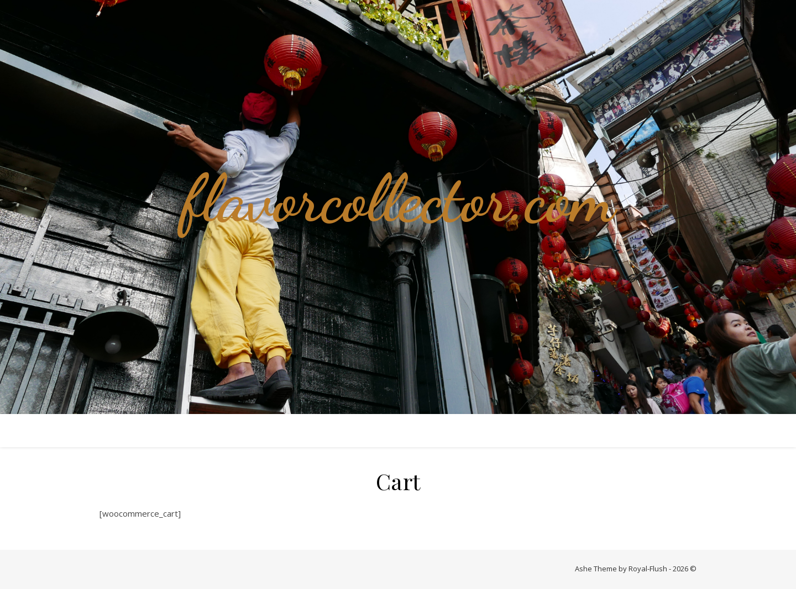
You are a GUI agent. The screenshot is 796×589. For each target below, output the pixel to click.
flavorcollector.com (398, 199)
